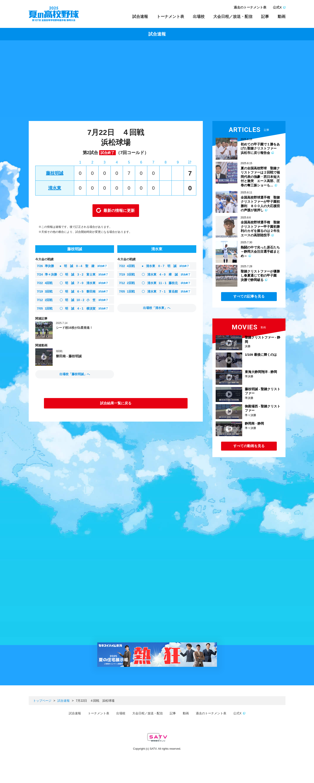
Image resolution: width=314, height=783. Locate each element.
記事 (265, 16)
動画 (281, 16)
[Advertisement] (157, 81)
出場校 (199, 16)
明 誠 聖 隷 (72, 266)
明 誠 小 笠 (73, 300)
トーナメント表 (170, 16)
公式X (277, 7)
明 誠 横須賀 (73, 308)
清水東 (54, 188)
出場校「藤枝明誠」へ (74, 374)
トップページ (42, 700)
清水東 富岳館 (155, 291)
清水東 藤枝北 (155, 283)
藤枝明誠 (54, 173)
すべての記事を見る (249, 296)
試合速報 (140, 16)
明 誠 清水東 (73, 283)
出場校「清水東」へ (156, 308)
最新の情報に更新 (119, 210)
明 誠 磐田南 (73, 291)
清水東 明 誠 (154, 266)
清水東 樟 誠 (155, 274)
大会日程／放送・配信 (232, 16)
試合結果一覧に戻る (115, 403)
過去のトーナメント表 (250, 7)
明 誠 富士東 (73, 274)
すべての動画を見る (249, 446)
